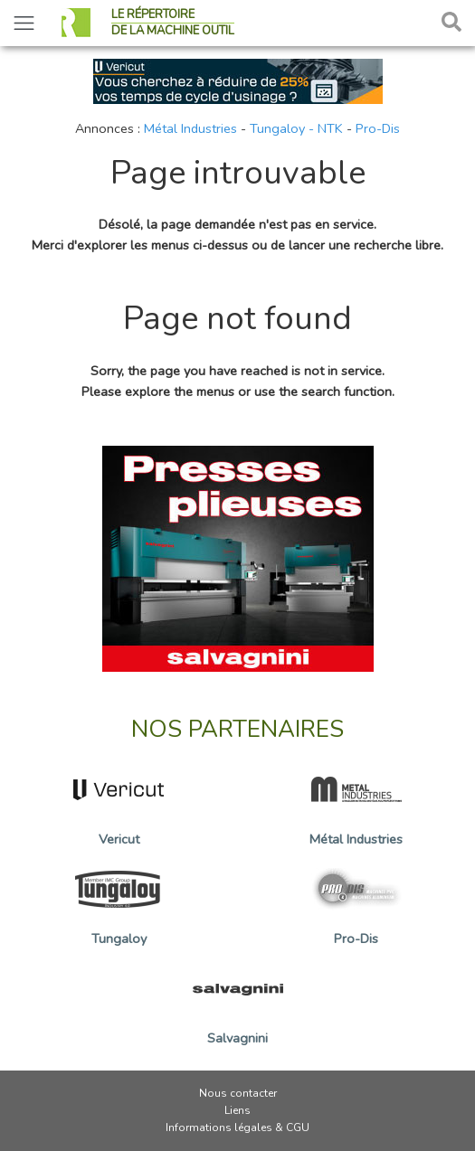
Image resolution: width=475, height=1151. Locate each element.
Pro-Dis (378, 128)
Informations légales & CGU (237, 1127)
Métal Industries (190, 128)
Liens (237, 1110)
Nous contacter (238, 1093)
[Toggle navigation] (24, 23)
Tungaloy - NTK (296, 128)
